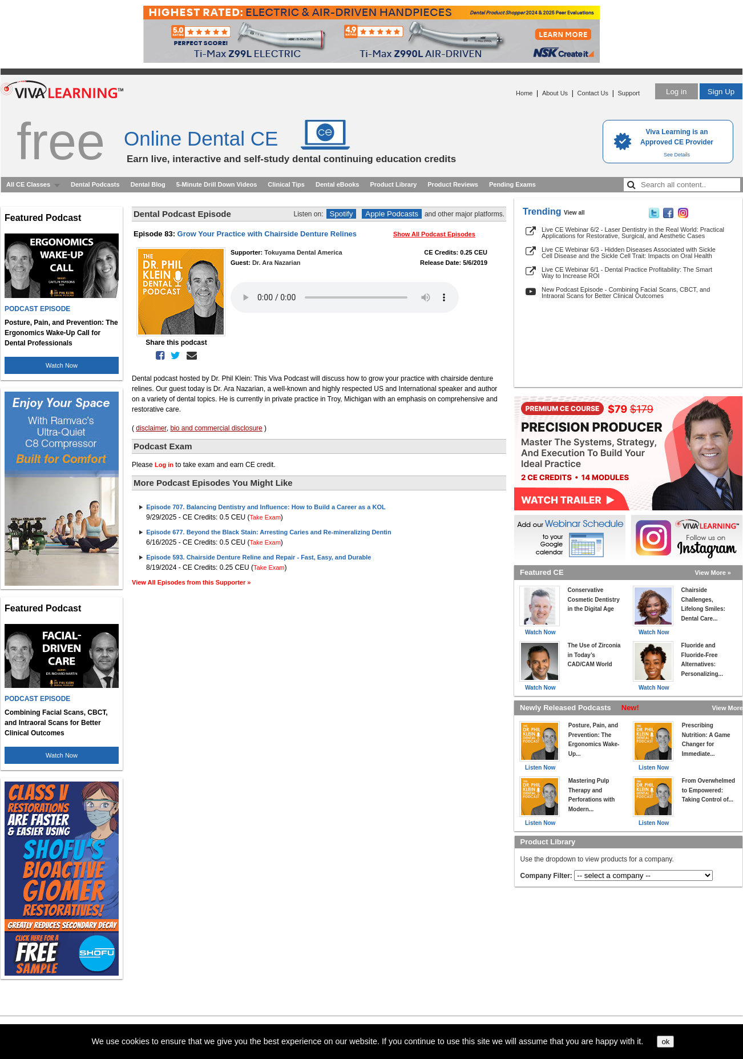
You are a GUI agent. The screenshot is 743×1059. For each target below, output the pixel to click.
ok (665, 1041)
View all (574, 213)
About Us (555, 93)
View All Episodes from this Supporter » (191, 582)
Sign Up (721, 91)
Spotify (341, 214)
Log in (676, 91)
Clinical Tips (286, 184)
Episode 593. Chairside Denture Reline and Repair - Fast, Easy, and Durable (258, 557)
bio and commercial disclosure (216, 428)
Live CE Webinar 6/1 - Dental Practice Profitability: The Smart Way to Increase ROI (627, 272)
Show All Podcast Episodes (434, 234)
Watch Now (62, 365)
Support (628, 93)
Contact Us (593, 93)
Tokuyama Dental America (303, 252)
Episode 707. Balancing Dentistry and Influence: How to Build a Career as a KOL (265, 507)
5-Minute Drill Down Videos (216, 184)
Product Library (393, 184)
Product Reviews (452, 184)
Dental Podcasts (95, 184)
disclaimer (151, 428)
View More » (713, 572)
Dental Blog (148, 184)
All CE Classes (28, 184)
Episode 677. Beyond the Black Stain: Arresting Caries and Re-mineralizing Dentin (268, 532)
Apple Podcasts (391, 214)
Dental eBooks (337, 184)
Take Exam (264, 517)
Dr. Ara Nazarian (276, 262)
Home (524, 93)
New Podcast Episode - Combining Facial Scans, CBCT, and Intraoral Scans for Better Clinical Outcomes (626, 292)
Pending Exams (512, 184)
